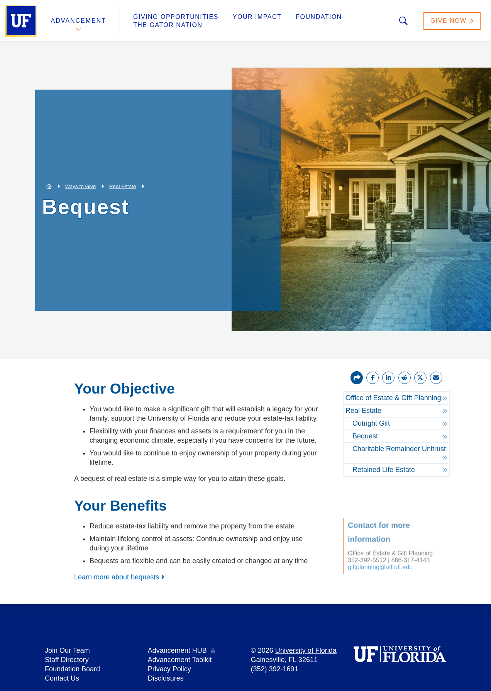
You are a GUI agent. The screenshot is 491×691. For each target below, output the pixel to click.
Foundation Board (72, 669)
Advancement (79, 20)
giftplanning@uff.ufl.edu (380, 558)
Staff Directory (67, 660)
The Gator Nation (168, 25)
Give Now (452, 20)
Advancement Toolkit (180, 660)
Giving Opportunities (175, 17)
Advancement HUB (177, 650)
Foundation (319, 17)
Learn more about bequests (116, 577)
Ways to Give (80, 186)
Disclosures (166, 678)
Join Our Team (67, 650)
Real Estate (122, 186)
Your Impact (257, 17)
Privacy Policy (169, 669)
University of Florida (306, 650)
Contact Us (62, 678)
